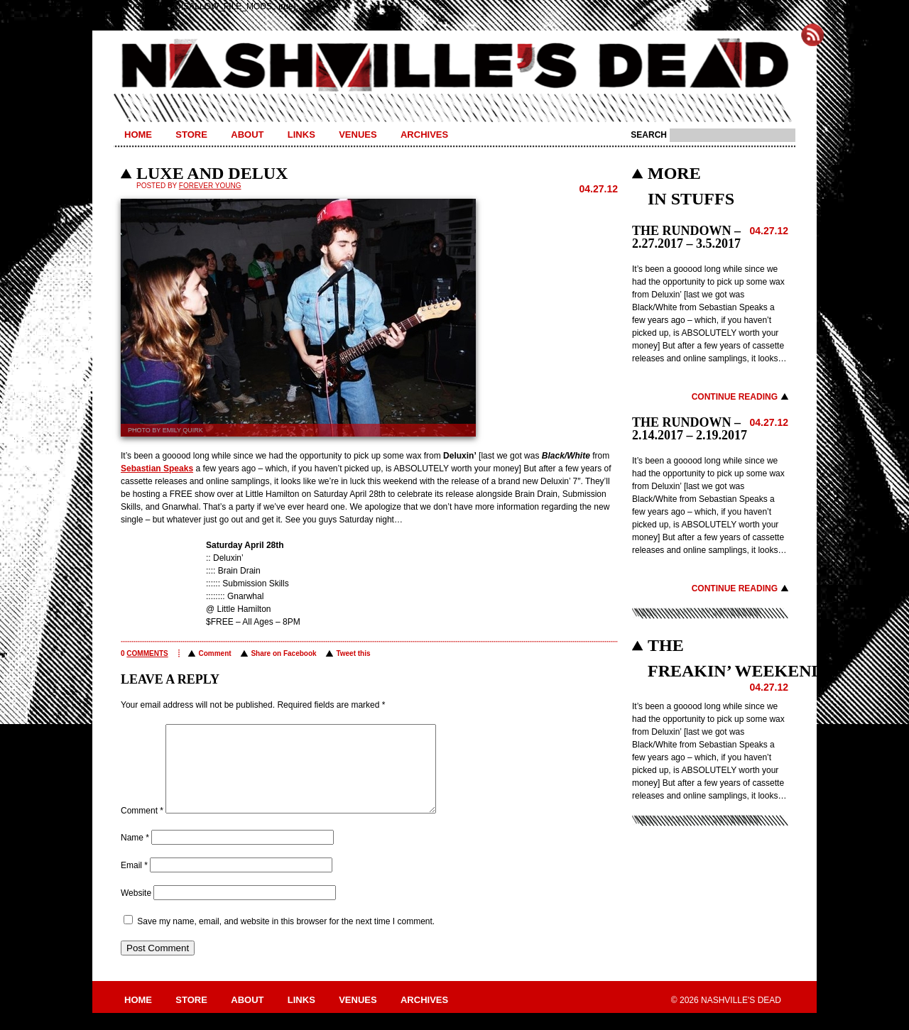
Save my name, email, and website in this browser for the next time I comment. (286, 938)
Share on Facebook (283, 653)
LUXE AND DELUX (212, 173)
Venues (357, 134)
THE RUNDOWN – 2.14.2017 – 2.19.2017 (689, 428)
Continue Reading (735, 397)
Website (136, 910)
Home (138, 134)
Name (135, 855)
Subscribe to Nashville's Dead (812, 34)
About (247, 134)
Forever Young (210, 186)
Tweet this (353, 653)
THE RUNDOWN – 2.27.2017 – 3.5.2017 (686, 237)
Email (134, 882)
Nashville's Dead (454, 66)
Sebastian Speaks (157, 468)
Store (191, 134)
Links (301, 134)
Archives (424, 134)
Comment (214, 653)
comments (147, 653)
